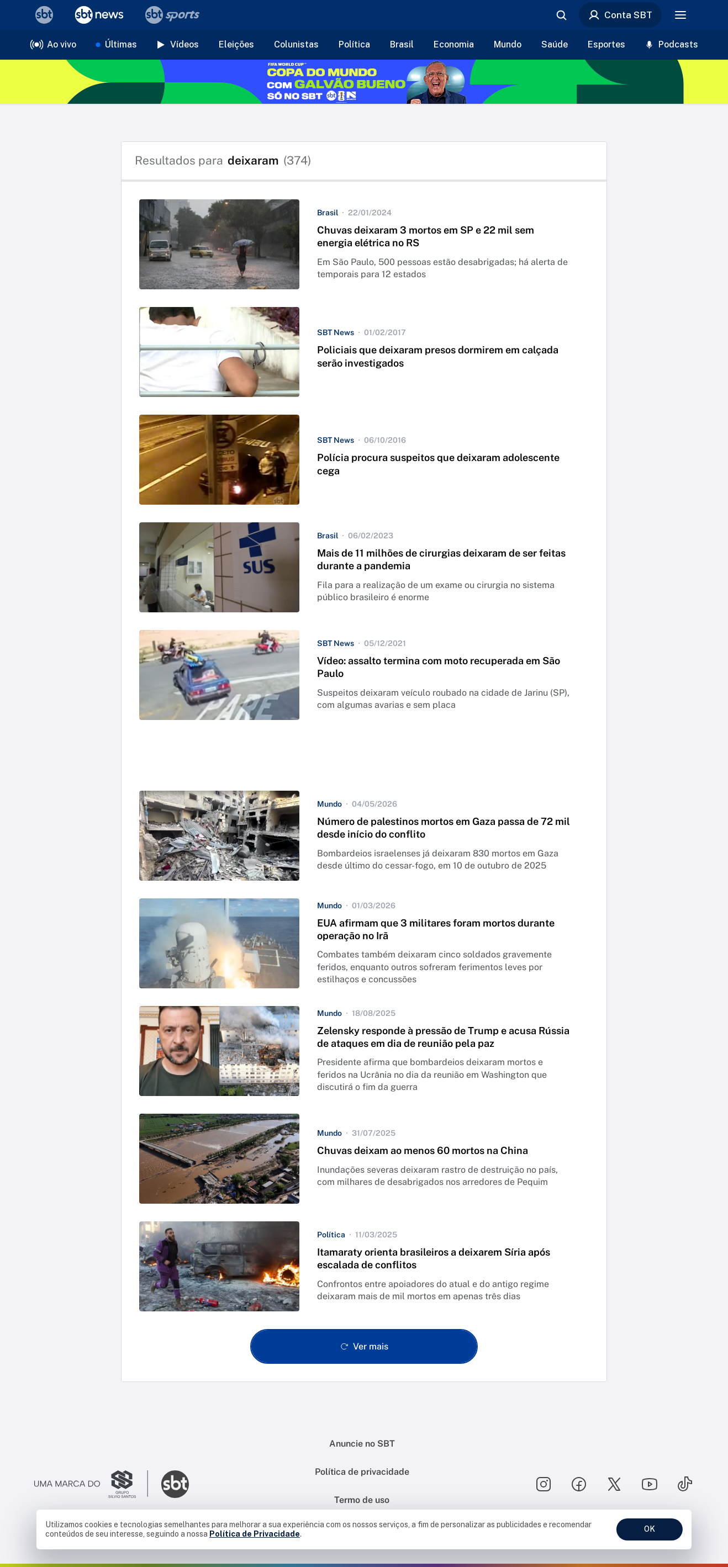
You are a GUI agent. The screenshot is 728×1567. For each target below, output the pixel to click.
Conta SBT (620, 15)
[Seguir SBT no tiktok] (685, 1484)
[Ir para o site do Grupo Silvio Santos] (91, 1484)
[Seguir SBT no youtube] (649, 1484)
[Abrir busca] (561, 15)
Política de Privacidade (254, 1533)
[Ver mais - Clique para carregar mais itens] (364, 1346)
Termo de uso (361, 1500)
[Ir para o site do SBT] (175, 1484)
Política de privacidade (362, 1472)
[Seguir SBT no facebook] (579, 1484)
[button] (364, 244)
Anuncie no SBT (362, 1443)
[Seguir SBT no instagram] (543, 1484)
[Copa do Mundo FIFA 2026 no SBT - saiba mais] (364, 82)
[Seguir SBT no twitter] (614, 1484)
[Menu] (680, 15)
